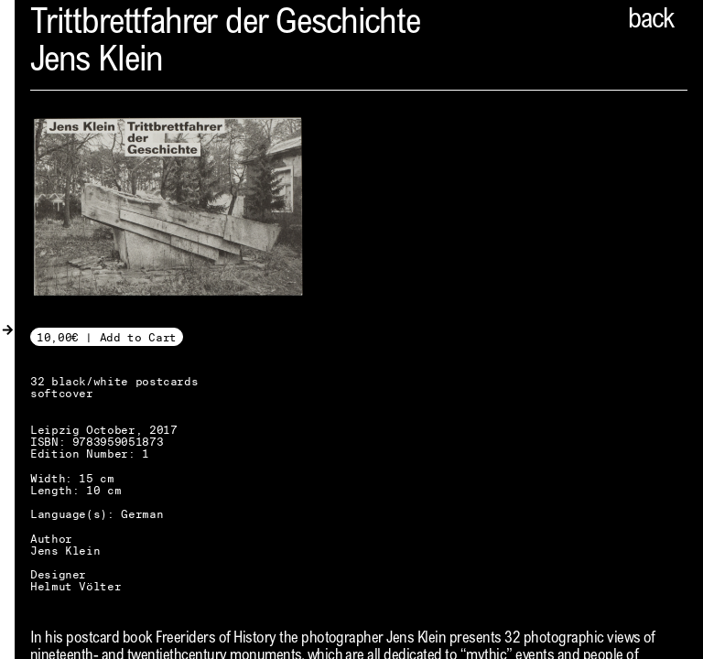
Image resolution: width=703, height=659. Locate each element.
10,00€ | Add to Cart (107, 337)
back (651, 21)
